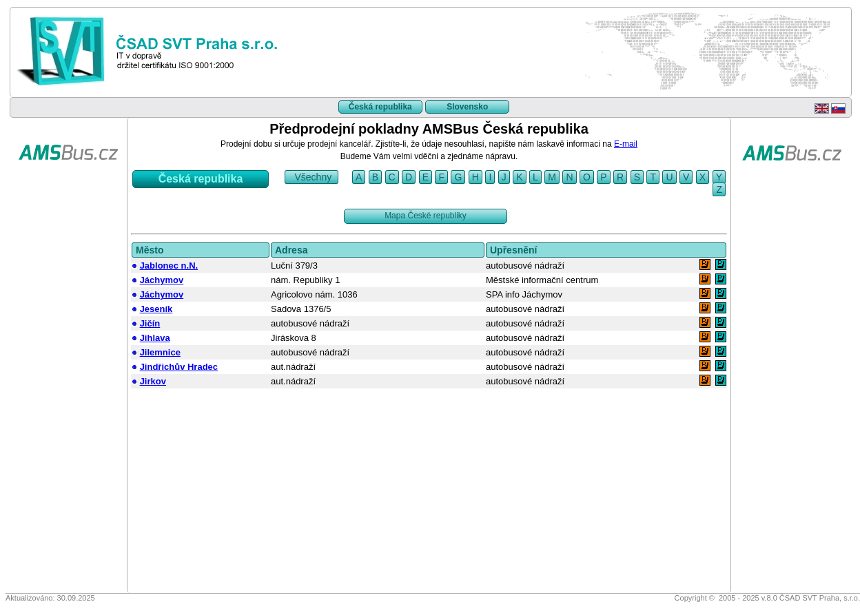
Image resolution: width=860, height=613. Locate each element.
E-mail (625, 144)
